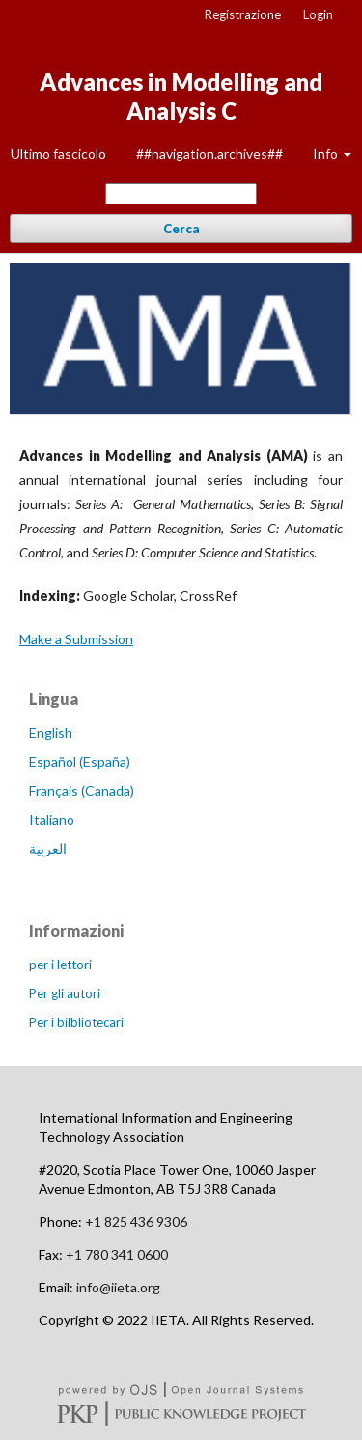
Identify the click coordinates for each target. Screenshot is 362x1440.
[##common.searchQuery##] (181, 193)
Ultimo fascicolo (58, 154)
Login (318, 14)
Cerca (181, 228)
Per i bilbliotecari (76, 1022)
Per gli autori (64, 993)
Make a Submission (76, 639)
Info (327, 154)
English (50, 732)
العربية (48, 848)
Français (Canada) (81, 790)
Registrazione (243, 14)
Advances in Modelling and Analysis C (181, 96)
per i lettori (60, 964)
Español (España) (79, 761)
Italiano (51, 819)
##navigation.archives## (209, 154)
